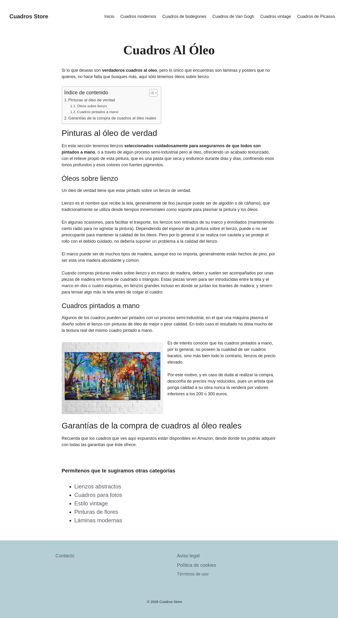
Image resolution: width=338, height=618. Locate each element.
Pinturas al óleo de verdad (91, 100)
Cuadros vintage (275, 16)
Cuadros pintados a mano (97, 112)
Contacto (65, 555)
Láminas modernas (98, 520)
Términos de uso (192, 574)
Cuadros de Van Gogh (233, 16)
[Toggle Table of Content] (151, 93)
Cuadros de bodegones (184, 16)
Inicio (109, 16)
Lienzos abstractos (97, 486)
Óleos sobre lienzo (92, 106)
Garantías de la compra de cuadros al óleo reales (112, 118)
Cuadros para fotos (98, 495)
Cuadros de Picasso (316, 16)
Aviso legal (188, 555)
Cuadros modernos (138, 16)
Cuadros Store (28, 16)
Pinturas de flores (96, 512)
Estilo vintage (91, 503)
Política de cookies (196, 565)
